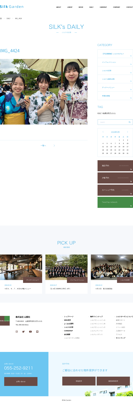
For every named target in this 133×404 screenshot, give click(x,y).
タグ (100, 113)
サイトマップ (120, 338)
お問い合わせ (20, 381)
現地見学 (79, 381)
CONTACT (129, 7)
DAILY (91, 7)
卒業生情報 (106, 96)
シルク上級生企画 (108, 79)
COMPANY (116, 7)
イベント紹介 (120, 327)
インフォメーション (109, 62)
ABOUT (58, 7)
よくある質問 (68, 324)
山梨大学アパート (109, 113)
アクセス (119, 334)
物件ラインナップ (96, 316)
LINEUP (69, 7)
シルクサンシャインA (97, 320)
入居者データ (120, 331)
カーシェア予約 (108, 190)
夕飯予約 (105, 178)
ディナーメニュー (108, 87)
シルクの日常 (106, 70)
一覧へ (43, 145)
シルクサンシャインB (97, 324)
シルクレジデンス (96, 334)
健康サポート (120, 320)
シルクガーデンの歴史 (72, 338)
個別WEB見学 (113, 381)
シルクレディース (96, 331)
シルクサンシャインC (97, 327)
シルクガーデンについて (124, 316)
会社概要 (67, 334)
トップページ (68, 316)
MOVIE (81, 7)
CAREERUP (103, 7)
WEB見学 (67, 320)
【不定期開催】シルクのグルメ (113, 54)
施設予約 (105, 166)
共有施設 (119, 324)
